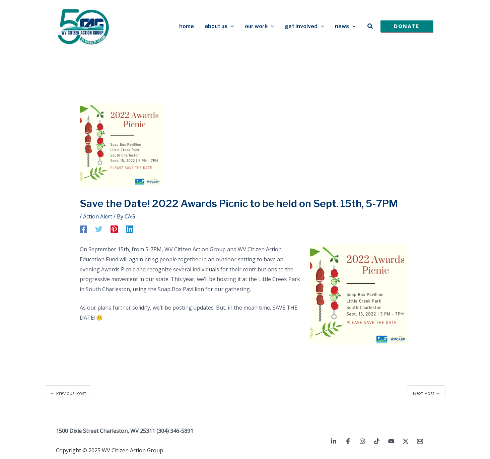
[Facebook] (83, 229)
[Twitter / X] (406, 441)
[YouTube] (391, 441)
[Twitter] (98, 229)
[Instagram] (362, 441)
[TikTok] (377, 441)
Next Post (426, 393)
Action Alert (97, 216)
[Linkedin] (129, 229)
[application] (230, 26)
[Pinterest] (114, 229)
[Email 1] (420, 441)
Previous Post (68, 393)
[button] (370, 26)
